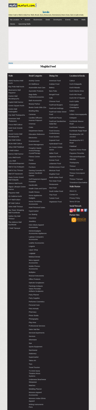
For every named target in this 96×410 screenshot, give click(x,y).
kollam (72, 111)
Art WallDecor (34, 84)
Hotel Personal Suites (37, 207)
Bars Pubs (53, 91)
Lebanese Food (55, 163)
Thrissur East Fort (76, 169)
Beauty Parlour (34, 104)
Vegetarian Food (55, 202)
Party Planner (34, 295)
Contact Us (74, 194)
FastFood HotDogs (56, 108)
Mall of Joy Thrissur (15, 170)
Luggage (32, 253)
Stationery (33, 353)
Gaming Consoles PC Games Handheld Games (37, 172)
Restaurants (53, 184)
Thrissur (73, 166)
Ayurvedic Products (36, 91)
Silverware (33, 340)
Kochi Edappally (76, 84)
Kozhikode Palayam (77, 127)
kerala (46, 12)
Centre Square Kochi (16, 106)
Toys (30, 364)
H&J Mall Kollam (14, 140)
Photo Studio (34, 315)
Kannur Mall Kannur (16, 154)
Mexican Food (54, 170)
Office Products (34, 279)
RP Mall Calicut (14, 203)
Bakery (52, 87)
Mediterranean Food (56, 167)
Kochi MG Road (76, 94)
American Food (55, 81)
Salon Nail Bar (34, 329)
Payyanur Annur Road (78, 150)
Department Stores (36, 131)
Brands (27, 20)
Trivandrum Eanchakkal (78, 182)
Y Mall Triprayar (14, 228)
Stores (12, 24)
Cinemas (32, 124)
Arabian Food (54, 84)
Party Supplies (34, 298)
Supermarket (34, 357)
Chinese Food (54, 101)
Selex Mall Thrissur (15, 206)
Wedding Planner (35, 389)
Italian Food (53, 153)
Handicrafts (33, 185)
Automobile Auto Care (37, 87)
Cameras (32, 114)
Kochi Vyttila (74, 101)
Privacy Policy (75, 198)
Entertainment (34, 141)
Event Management (36, 144)
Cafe (51, 98)
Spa (30, 343)
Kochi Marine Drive (77, 91)
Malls (83, 20)
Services (32, 336)
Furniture (32, 167)
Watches (32, 385)
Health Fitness (34, 192)
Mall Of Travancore (15, 174)
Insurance (32, 218)
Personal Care (34, 305)
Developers (57, 20)
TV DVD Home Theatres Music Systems (34, 373)
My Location (15, 20)
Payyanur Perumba (77, 153)
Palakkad (73, 146)
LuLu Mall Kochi (14, 157)
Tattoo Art (32, 360)
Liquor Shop (33, 250)
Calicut (72, 81)
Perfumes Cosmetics (36, 302)
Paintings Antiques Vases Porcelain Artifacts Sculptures (36, 288)
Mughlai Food (54, 174)
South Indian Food (56, 191)
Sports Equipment (35, 347)
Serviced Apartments (36, 333)
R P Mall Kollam (14, 200)
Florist (31, 160)
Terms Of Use (75, 202)
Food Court (53, 127)
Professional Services (37, 326)
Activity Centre (34, 81)
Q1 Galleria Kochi (15, 196)
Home (10, 63)
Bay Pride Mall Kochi (16, 87)
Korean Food (54, 160)
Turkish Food (54, 198)
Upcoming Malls (24, 24)
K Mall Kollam (13, 150)
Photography (33, 319)
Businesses (38, 20)
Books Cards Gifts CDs (37, 107)
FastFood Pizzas (55, 118)
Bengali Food (54, 94)
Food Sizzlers (54, 137)
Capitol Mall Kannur (15, 102)
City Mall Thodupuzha (16, 115)
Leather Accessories (36, 243)
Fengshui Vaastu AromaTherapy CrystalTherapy (35, 150)
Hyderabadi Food (55, 144)
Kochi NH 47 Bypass (77, 98)
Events (68, 20)
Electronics (33, 138)
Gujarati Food (54, 140)
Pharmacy (33, 312)
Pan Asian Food (55, 181)
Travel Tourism (34, 367)
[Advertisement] (48, 44)
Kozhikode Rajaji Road (78, 131)
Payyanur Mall (13, 193)
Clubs (31, 127)
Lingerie (32, 246)
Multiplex (32, 272)
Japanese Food (55, 157)
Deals (48, 20)
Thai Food (53, 195)
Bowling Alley (34, 111)
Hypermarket (34, 211)
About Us (73, 191)
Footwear (32, 163)
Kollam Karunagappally (78, 114)
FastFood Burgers (56, 105)
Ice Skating (33, 214)
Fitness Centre (34, 157)
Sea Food (53, 188)
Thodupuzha (74, 163)
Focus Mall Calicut (15, 124)
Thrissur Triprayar (76, 179)
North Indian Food (56, 177)
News (76, 20)
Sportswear (33, 350)
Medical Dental (34, 257)
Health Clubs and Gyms (38, 188)
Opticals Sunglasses (36, 283)
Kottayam (73, 118)
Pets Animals (34, 308)
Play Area (32, 322)
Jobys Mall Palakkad (16, 147)
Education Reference (37, 134)
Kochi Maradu (75, 87)
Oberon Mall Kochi (15, 183)
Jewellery (32, 221)
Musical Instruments (36, 276)
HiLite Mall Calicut (15, 143)
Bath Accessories (35, 100)
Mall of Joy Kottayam (16, 167)
